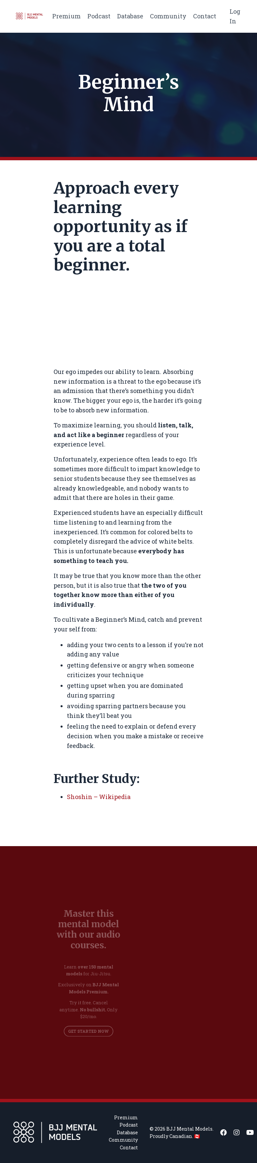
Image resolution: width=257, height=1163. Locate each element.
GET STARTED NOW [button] (88, 1025)
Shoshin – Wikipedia (99, 797)
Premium (66, 16)
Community (168, 16)
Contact (204, 16)
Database (130, 16)
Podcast (98, 16)
